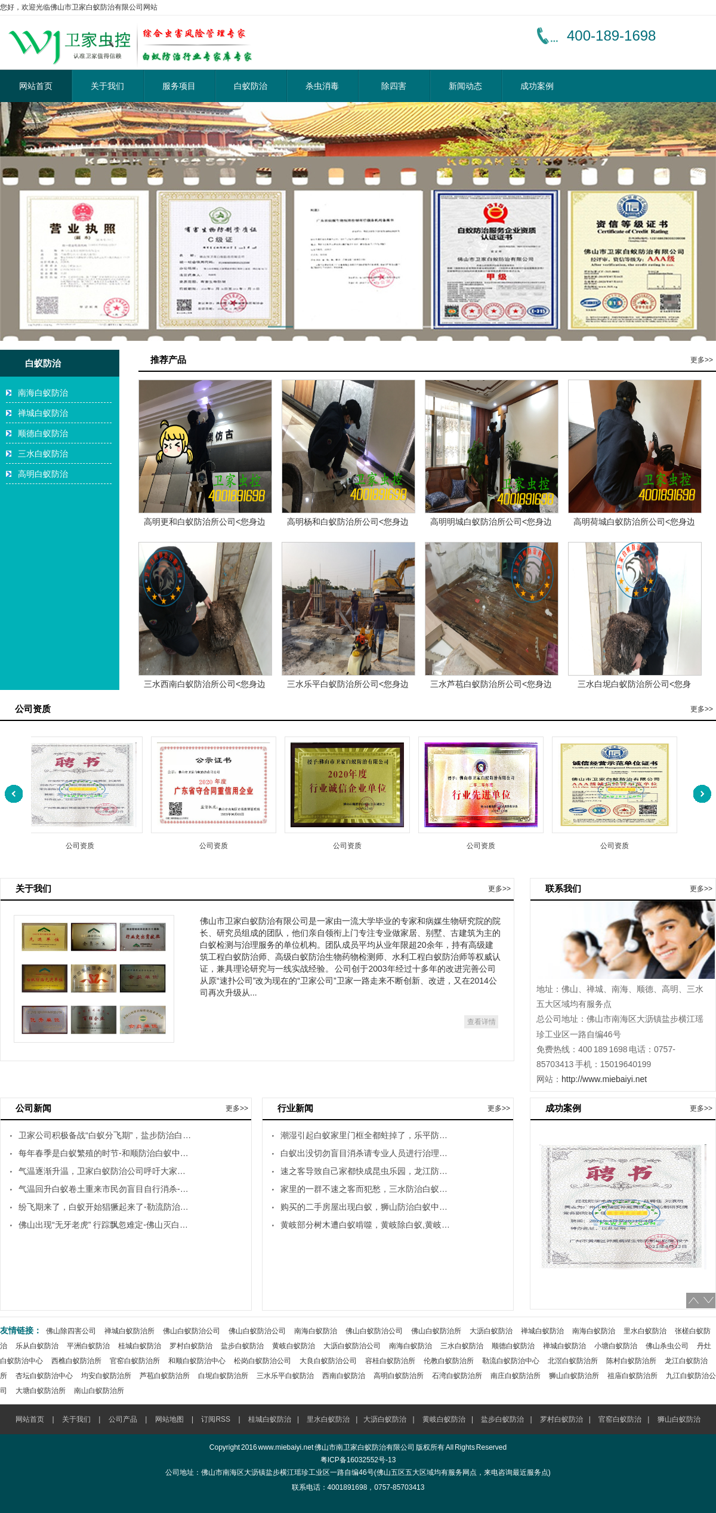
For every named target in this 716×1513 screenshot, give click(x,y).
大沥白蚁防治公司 (352, 1346)
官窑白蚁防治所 (135, 1361)
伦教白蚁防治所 (449, 1361)
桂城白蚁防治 (139, 1346)
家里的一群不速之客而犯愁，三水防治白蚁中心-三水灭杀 (366, 1189)
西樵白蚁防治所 (76, 1361)
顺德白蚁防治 (43, 433)
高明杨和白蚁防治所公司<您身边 (348, 521)
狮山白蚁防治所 (574, 1376)
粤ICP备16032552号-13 (358, 1460)
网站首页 (36, 86)
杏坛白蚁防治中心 (44, 1376)
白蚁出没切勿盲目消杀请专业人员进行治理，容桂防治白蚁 (366, 1153)
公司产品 (123, 1419)
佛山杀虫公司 (667, 1346)
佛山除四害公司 (71, 1331)
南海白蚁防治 (43, 392)
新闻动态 (465, 86)
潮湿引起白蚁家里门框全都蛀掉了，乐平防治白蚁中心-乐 (366, 1135)
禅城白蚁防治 (43, 413)
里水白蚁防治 (645, 1331)
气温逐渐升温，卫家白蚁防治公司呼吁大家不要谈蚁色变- (105, 1171)
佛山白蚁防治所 (436, 1331)
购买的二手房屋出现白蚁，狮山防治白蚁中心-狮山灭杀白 (366, 1207)
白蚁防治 (250, 86)
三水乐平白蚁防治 (285, 1376)
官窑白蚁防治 (619, 1419)
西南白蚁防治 (343, 1376)
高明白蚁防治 (43, 474)
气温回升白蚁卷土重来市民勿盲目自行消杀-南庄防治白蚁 (105, 1189)
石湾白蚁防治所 (457, 1376)
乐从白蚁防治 (37, 1346)
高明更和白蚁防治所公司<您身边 (205, 521)
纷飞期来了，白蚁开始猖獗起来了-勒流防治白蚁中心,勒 (105, 1207)
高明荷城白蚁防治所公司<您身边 (634, 521)
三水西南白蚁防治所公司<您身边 (205, 684)
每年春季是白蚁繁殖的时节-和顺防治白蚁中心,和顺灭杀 (105, 1153)
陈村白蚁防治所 (631, 1361)
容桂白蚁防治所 (390, 1361)
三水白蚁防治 (43, 453)
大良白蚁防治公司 (328, 1361)
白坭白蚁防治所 (223, 1376)
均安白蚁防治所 (106, 1376)
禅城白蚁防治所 (129, 1331)
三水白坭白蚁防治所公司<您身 (634, 684)
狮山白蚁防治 (679, 1419)
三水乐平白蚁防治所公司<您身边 (348, 684)
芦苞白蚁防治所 (165, 1376)
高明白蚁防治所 (399, 1376)
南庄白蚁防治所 (515, 1376)
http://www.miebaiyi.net (604, 1079)
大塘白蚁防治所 (41, 1390)
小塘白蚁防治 (615, 1346)
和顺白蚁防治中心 (197, 1361)
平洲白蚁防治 (88, 1346)
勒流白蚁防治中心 (510, 1361)
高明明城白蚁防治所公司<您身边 (491, 521)
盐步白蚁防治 (242, 1346)
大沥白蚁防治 (491, 1331)
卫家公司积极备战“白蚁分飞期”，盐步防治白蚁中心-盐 (105, 1135)
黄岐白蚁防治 (293, 1346)
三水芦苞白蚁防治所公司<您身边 (491, 684)
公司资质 (82, 845)
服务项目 (179, 86)
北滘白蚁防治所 (573, 1361)
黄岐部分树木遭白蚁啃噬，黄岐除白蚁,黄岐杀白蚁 (366, 1224)
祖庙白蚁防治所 (632, 1376)
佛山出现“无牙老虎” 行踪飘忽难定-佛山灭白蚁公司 (105, 1224)
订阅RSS (215, 1419)
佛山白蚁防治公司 (191, 1331)
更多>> (701, 360)
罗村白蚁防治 (190, 1346)
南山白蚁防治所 (99, 1390)
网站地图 (169, 1419)
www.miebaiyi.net (286, 1447)
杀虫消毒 (322, 86)
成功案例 (537, 86)
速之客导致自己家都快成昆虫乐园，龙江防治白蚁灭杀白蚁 (366, 1171)
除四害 (393, 86)
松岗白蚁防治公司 (262, 1361)
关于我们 (107, 86)
